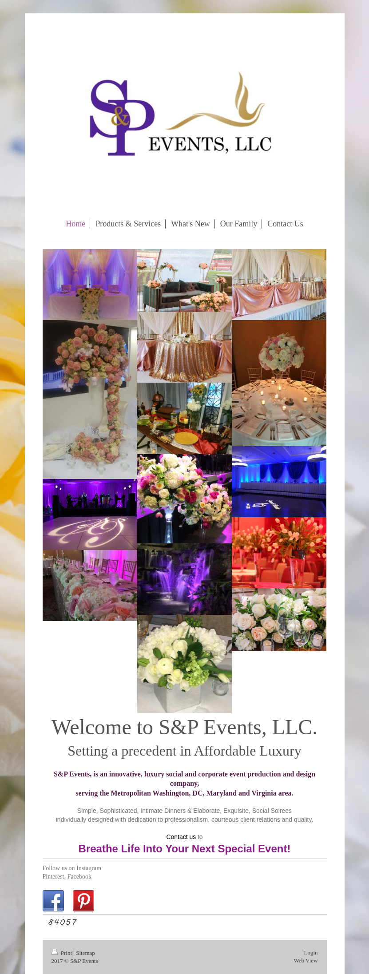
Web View (306, 960)
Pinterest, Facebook (67, 876)
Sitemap (85, 953)
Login (310, 952)
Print (63, 953)
